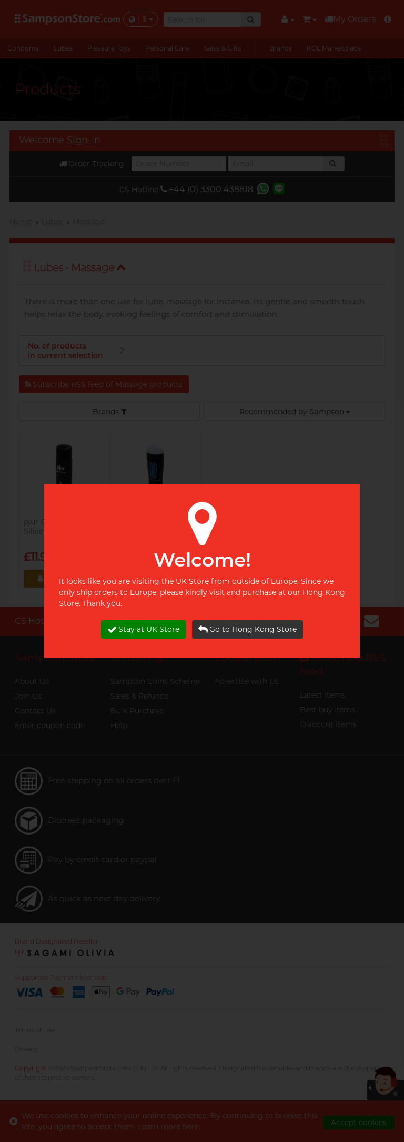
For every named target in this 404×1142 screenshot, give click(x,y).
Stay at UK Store (143, 629)
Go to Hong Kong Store (247, 629)
